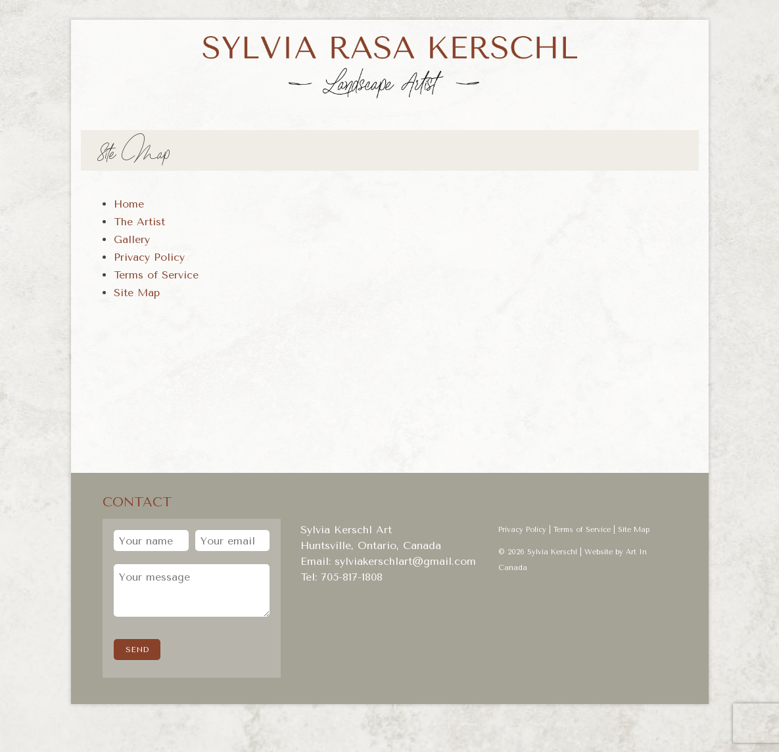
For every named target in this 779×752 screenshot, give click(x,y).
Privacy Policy (522, 529)
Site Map (633, 529)
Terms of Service (582, 529)
